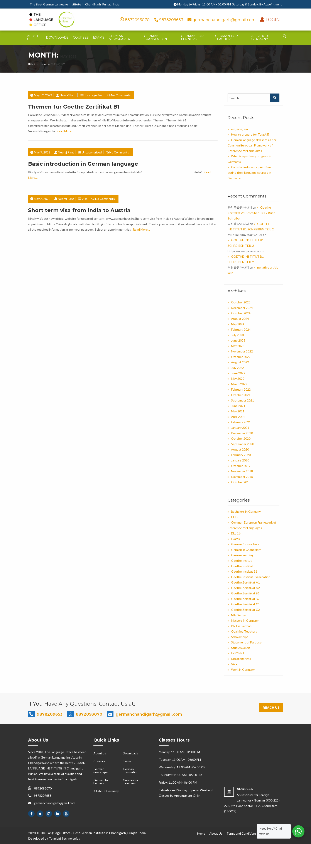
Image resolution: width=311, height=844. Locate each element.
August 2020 (240, 449)
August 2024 (240, 318)
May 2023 (237, 346)
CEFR (234, 517)
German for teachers (245, 544)
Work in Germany (243, 669)
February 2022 (241, 389)
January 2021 (240, 427)
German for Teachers (226, 37)
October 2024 (240, 313)
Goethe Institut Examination (250, 577)
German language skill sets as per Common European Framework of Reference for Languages (252, 145)
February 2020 (241, 455)
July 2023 (237, 335)
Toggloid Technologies (64, 838)
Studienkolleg (240, 648)
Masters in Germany (245, 620)
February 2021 (241, 422)
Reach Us (271, 708)
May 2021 (237, 411)
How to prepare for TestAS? (250, 134)
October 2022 (240, 357)
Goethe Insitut (241, 560)
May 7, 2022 (42, 152)
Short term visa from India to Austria (79, 210)
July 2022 (237, 367)
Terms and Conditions (241, 833)
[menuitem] (34, 38)
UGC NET (238, 653)
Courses (81, 37)
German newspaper (119, 37)
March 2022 (239, 384)
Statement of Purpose (246, 642)
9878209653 (169, 19)
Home (31, 64)
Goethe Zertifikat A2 (245, 588)
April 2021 (238, 417)
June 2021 (238, 406)
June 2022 (238, 373)
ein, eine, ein (239, 129)
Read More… (65, 131)
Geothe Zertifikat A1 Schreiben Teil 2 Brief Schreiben (251, 213)
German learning (242, 555)
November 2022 (242, 351)
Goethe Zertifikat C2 (245, 609)
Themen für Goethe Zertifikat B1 (73, 107)
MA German (239, 615)
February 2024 (241, 329)
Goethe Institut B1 (244, 571)
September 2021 (242, 400)
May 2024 (237, 324)
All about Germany (260, 37)
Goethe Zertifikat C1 (245, 604)
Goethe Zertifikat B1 (245, 593)
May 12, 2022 (43, 95)
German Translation (155, 37)
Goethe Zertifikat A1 (245, 582)
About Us (215, 833)
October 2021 (240, 395)
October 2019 (240, 466)
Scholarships (239, 637)
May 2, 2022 (42, 199)
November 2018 (242, 471)
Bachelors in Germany (246, 511)
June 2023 (238, 340)
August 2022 (240, 362)
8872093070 (135, 19)
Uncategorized (93, 95)
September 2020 (242, 444)
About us (32, 37)
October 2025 (240, 302)
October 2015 (240, 482)
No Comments (121, 95)
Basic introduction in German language (83, 164)
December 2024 (242, 308)
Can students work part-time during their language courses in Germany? (249, 172)
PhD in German (241, 626)
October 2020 (240, 438)
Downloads (57, 37)
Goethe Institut (242, 566)
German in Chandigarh (246, 549)
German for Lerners (192, 37)
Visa (85, 199)
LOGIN (272, 19)
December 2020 (242, 433)
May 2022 (237, 378)
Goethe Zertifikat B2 (245, 599)
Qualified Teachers (244, 631)
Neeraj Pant (68, 95)
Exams (98, 37)
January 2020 (240, 460)
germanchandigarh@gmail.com (222, 19)
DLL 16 (235, 533)
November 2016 (242, 476)
